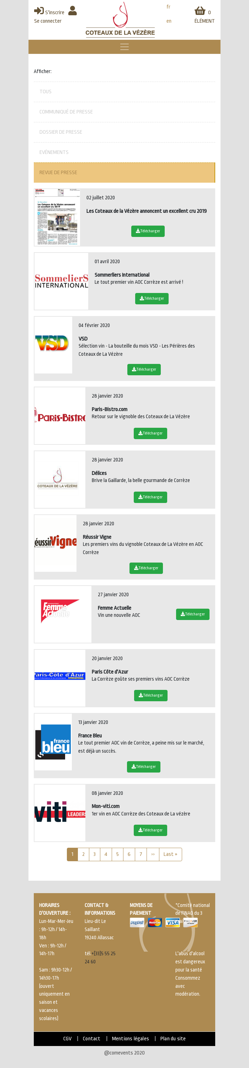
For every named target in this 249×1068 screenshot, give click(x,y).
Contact (91, 1039)
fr (168, 7)
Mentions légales (130, 1039)
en (168, 21)
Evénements (54, 152)
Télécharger (148, 231)
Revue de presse (58, 173)
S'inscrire (49, 13)
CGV (67, 1039)
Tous (45, 92)
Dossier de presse (60, 132)
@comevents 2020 (124, 1053)
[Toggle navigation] (124, 47)
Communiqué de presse (66, 112)
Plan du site (173, 1039)
